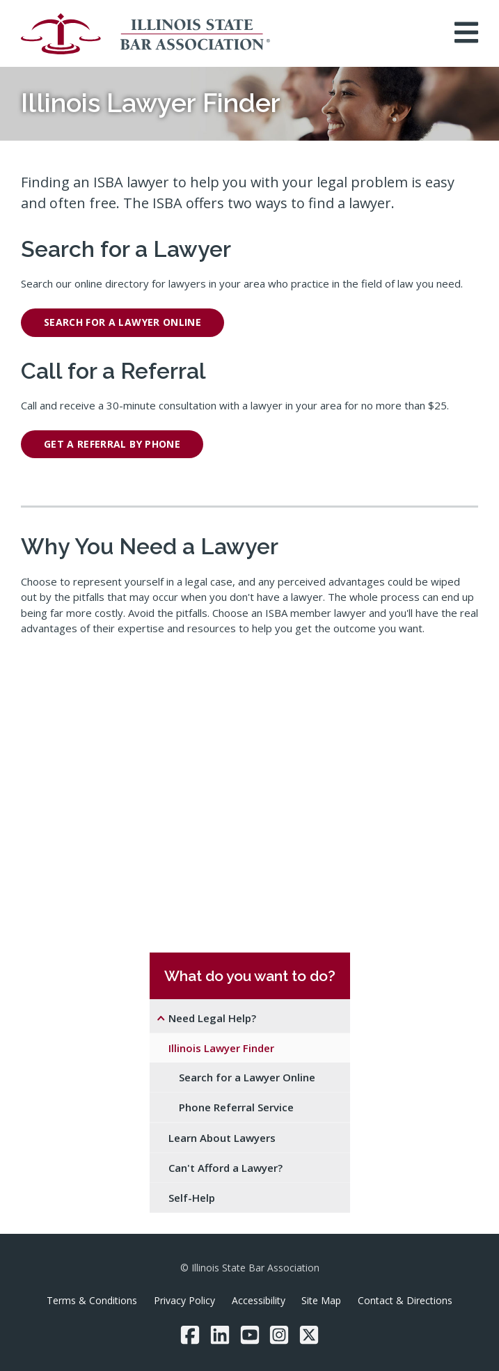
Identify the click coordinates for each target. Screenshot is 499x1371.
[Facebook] (190, 1334)
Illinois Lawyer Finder (221, 1048)
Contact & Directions (405, 1300)
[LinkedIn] (219, 1334)
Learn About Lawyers (222, 1138)
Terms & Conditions (92, 1300)
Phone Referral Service (236, 1107)
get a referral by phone (112, 444)
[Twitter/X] (309, 1334)
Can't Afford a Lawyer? (225, 1168)
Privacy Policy (184, 1300)
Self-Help (191, 1198)
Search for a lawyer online (122, 322)
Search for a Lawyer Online (247, 1077)
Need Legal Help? (212, 1018)
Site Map (321, 1300)
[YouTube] (249, 1334)
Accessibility (258, 1300)
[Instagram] (279, 1334)
